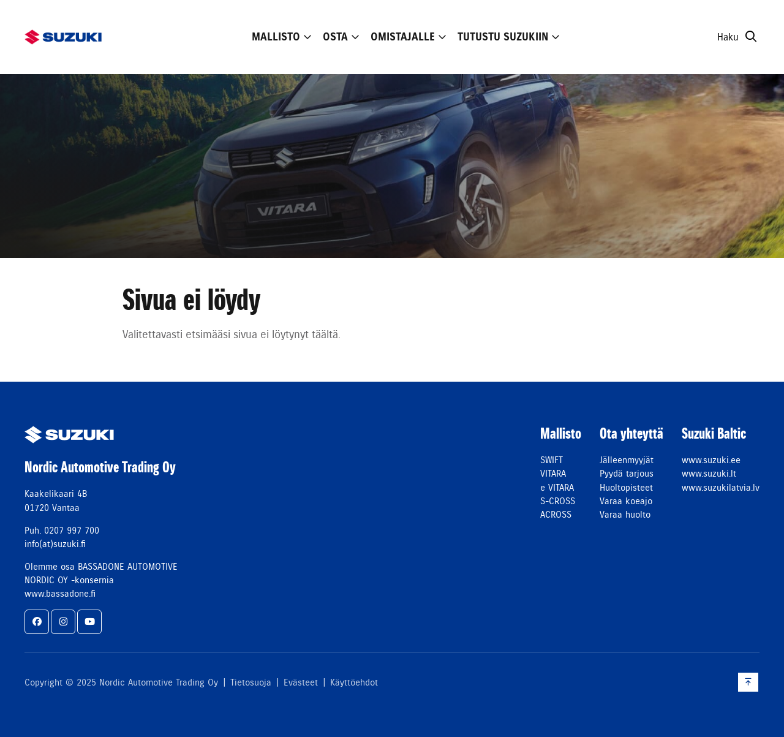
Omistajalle (403, 37)
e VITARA (557, 487)
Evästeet (301, 682)
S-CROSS (557, 501)
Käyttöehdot (354, 682)
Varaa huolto (625, 514)
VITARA (553, 473)
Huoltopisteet (626, 487)
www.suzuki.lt (709, 473)
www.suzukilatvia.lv (721, 487)
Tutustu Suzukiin (503, 37)
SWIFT (551, 460)
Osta (335, 37)
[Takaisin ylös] (748, 682)
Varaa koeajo (626, 501)
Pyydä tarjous (627, 473)
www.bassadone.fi (60, 593)
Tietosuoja (250, 682)
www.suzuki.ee (711, 460)
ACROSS (555, 514)
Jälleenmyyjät (627, 460)
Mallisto (276, 37)
